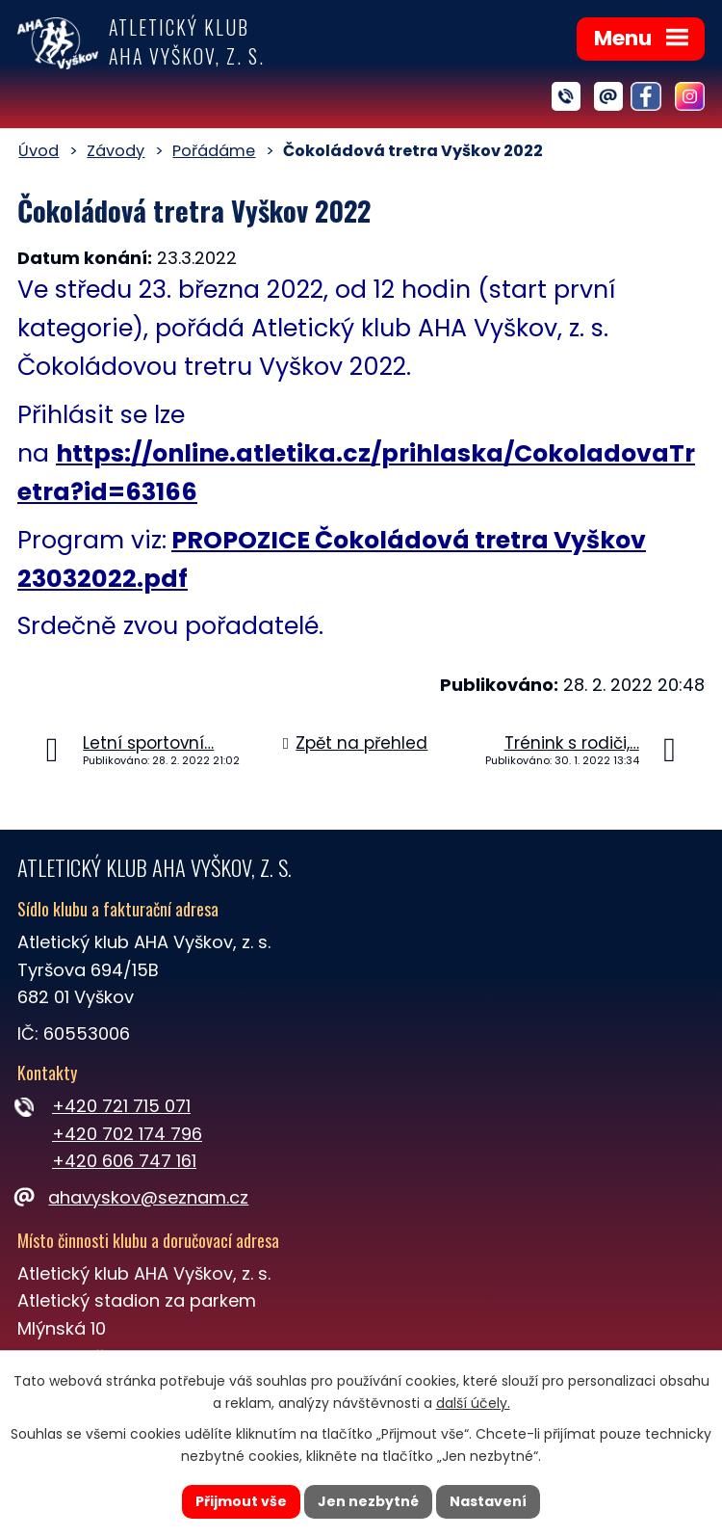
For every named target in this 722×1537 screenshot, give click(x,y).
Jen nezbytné (368, 1501)
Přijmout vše (241, 1501)
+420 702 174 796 (127, 1134)
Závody (115, 151)
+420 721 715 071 (121, 1106)
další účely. (473, 1403)
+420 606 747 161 (124, 1161)
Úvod (38, 151)
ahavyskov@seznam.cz (132, 1197)
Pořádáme (213, 151)
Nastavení (488, 1501)
